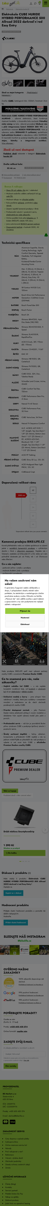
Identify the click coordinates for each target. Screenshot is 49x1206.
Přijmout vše (25, 611)
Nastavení (25, 617)
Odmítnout (25, 624)
